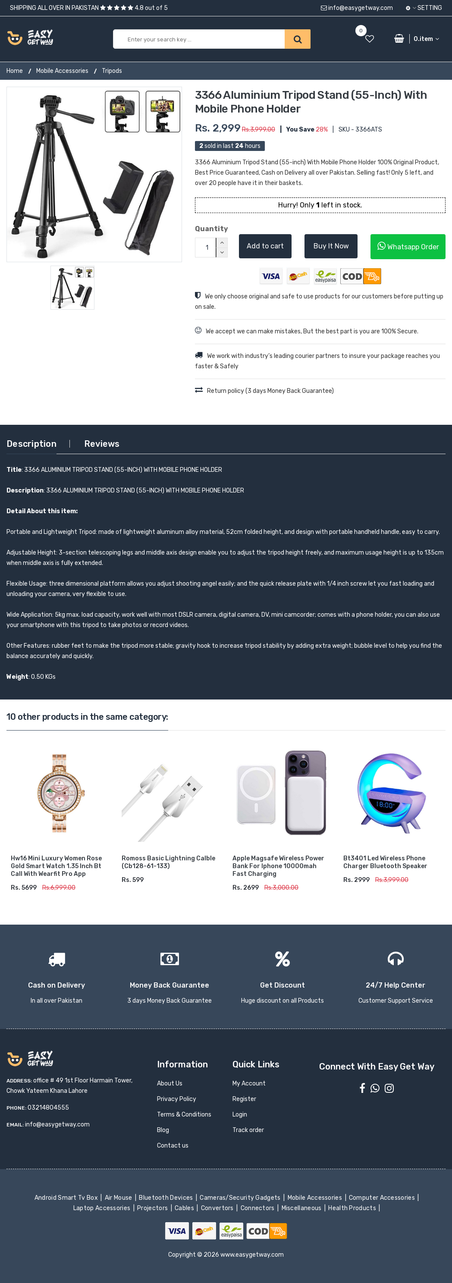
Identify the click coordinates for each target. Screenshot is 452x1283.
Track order (248, 1130)
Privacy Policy (176, 1099)
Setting (424, 8)
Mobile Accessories (62, 71)
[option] (94, 174)
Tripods (112, 71)
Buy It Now (331, 246)
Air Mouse (119, 1197)
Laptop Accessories (102, 1208)
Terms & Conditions (184, 1114)
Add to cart (265, 246)
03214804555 (48, 1107)
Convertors (217, 1208)
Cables (185, 1208)
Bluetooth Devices (167, 1197)
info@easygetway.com (357, 8)
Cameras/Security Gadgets (240, 1197)
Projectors (153, 1208)
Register (244, 1099)
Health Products (353, 1208)
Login (239, 1114)
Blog (163, 1130)
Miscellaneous (302, 1208)
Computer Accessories (383, 1197)
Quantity (210, 229)
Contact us (172, 1145)
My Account (249, 1083)
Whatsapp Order (408, 246)
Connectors (258, 1208)
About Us (169, 1083)
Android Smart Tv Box (67, 1197)
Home (14, 71)
